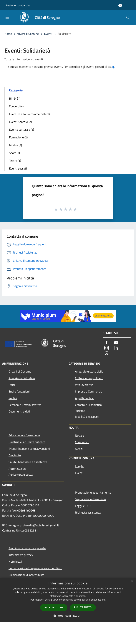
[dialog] (68, 600)
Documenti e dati (19, 411)
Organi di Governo (20, 371)
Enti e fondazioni (19, 391)
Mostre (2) (15, 145)
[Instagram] (106, 348)
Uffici (12, 385)
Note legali (15, 561)
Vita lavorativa (84, 385)
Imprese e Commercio (88, 391)
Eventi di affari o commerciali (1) (29, 114)
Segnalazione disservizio (90, 499)
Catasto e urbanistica (88, 405)
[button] (68, 616)
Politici (13, 398)
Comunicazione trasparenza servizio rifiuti (35, 568)
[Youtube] (116, 343)
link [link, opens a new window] (104, 599)
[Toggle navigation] (7, 17)
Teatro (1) (15, 160)
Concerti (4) (16, 106)
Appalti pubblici (84, 398)
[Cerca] (128, 18)
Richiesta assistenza (88, 512)
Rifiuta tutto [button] (83, 607)
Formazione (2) (18, 137)
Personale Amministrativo (25, 405)
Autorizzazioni (17, 468)
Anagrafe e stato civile (89, 371)
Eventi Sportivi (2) (20, 122)
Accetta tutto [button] (53, 607)
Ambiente (15, 455)
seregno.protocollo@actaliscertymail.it (34, 525)
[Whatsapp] (106, 353)
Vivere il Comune (28, 33)
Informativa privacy (21, 555)
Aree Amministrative (22, 378)
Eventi (48, 33)
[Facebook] (106, 343)
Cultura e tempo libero (89, 378)
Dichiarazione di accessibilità (26, 575)
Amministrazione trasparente (27, 548)
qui (114, 66)
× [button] (131, 581)
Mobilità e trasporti (87, 416)
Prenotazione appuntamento (93, 492)
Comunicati (82, 442)
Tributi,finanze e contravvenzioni (29, 448)
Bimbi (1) (14, 98)
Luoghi (79, 466)
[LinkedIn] (116, 348)
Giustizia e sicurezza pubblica (27, 442)
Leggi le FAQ (83, 506)
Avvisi (79, 449)
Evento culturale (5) (21, 129)
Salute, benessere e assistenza (28, 462)
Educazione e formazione (24, 435)
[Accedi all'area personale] (120, 5)
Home (8, 33)
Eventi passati (18, 168)
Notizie (79, 435)
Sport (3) (14, 153)
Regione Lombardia (18, 5)
